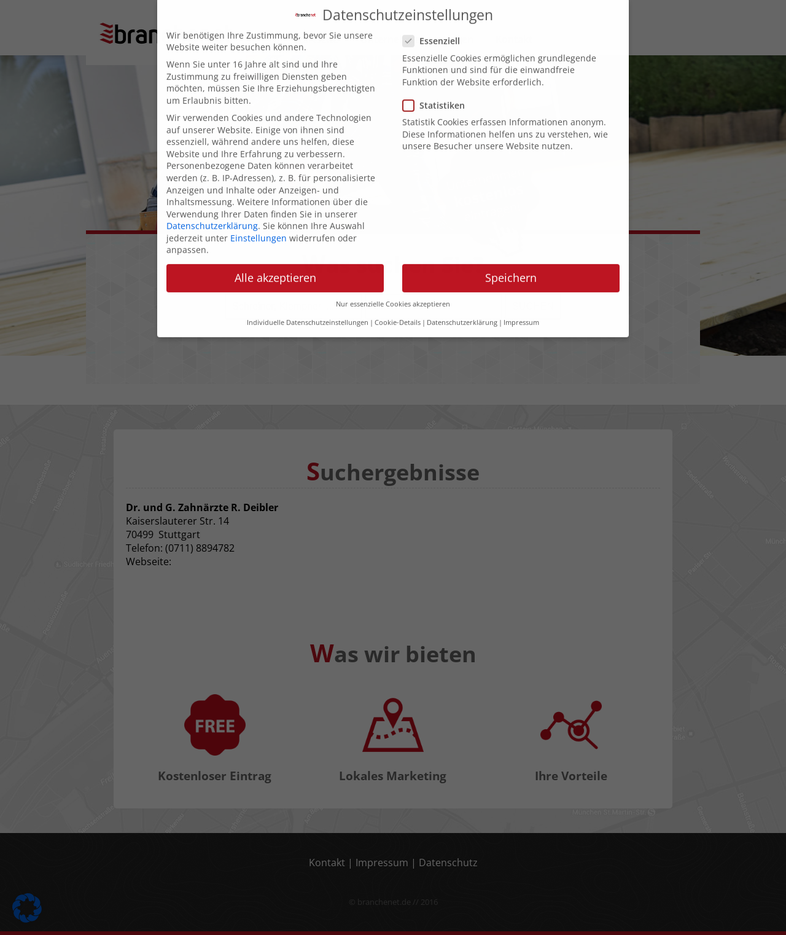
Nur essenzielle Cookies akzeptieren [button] (393, 290)
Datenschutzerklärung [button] (462, 309)
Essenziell (435, 27)
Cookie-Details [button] (398, 309)
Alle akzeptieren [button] (275, 264)
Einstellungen (258, 224)
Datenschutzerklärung (212, 212)
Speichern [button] (511, 264)
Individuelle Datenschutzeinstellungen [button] (307, 309)
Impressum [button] (521, 309)
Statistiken (437, 92)
